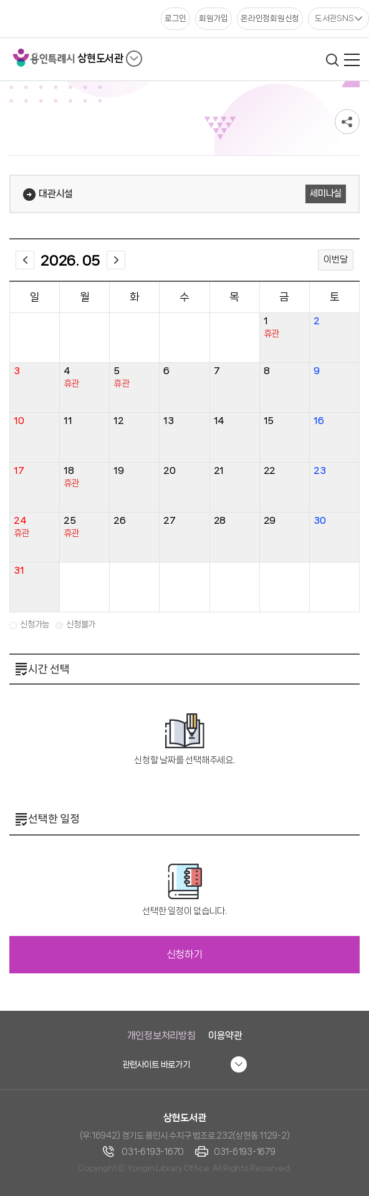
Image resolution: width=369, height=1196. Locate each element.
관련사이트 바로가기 (156, 1064)
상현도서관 (100, 58)
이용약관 (225, 1035)
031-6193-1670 (153, 1151)
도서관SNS (334, 18)
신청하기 (184, 954)
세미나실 (326, 193)
